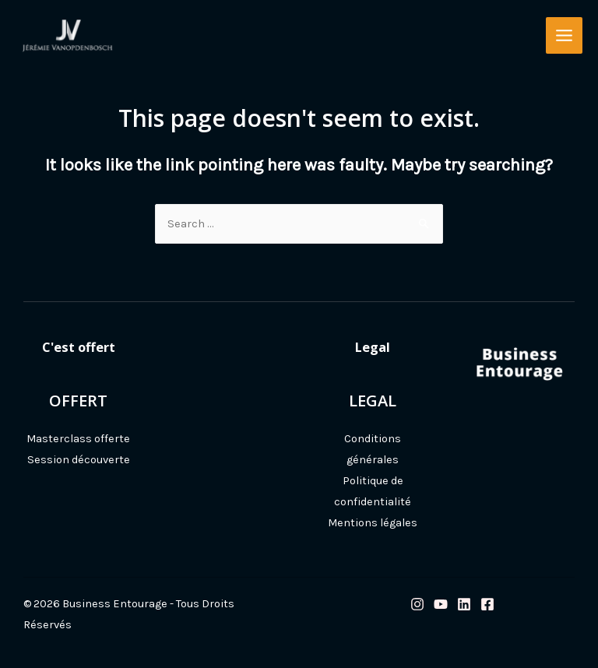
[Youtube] (441, 604)
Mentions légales (372, 522)
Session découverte (78, 459)
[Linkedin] (464, 604)
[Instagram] (417, 604)
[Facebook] (487, 604)
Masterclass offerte (78, 438)
